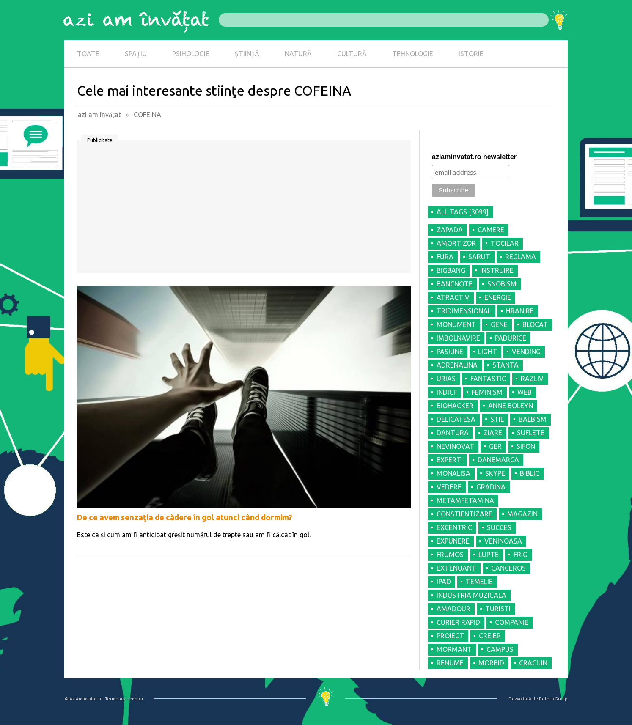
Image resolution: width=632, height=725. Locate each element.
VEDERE (449, 487)
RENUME (450, 663)
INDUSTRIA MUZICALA (471, 595)
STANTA (505, 365)
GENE (499, 324)
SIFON (526, 446)
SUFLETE (530, 433)
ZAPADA (450, 229)
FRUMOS (450, 554)
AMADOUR (453, 608)
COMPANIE (511, 622)
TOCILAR (505, 243)
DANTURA (453, 433)
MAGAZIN (522, 514)
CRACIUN (533, 663)
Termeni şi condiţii (124, 698)
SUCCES (499, 527)
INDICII (447, 392)
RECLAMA (520, 257)
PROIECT (450, 636)
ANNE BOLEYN (510, 405)
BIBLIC (529, 473)
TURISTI (498, 608)
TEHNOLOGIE (412, 54)
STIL (497, 419)
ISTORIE (471, 54)
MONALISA (453, 473)
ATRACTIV (453, 297)
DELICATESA (456, 419)
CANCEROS (508, 568)
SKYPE (495, 473)
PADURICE (510, 338)
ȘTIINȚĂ (247, 54)
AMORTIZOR (456, 243)
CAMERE (491, 229)
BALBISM (533, 419)
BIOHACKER (455, 405)
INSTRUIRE (497, 270)
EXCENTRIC (454, 527)
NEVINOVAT (455, 446)
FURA (445, 257)
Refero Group (553, 698)
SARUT (479, 257)
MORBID (491, 663)
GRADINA (491, 487)
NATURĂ (298, 54)
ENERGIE (497, 297)
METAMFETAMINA (465, 500)
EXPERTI (450, 460)
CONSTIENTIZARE (464, 514)
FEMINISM (487, 392)
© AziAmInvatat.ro (83, 698)
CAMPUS (500, 649)
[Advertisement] (244, 210)
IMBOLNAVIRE (458, 338)
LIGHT (487, 351)
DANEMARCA (498, 460)
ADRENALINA (457, 365)
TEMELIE (479, 581)
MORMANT (454, 649)
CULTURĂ (352, 54)
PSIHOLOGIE (190, 54)
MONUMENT (456, 324)
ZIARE (493, 433)
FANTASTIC (488, 378)
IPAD (444, 581)
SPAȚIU (136, 54)
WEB (524, 392)
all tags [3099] (463, 212)
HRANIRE (520, 311)
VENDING (526, 351)
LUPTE (488, 554)
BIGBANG (451, 270)
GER (495, 446)
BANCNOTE (455, 284)
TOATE (88, 54)
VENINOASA (503, 541)
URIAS (446, 378)
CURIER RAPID (458, 622)
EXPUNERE (453, 541)
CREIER (490, 636)
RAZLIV (532, 378)
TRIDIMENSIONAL (464, 311)
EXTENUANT (456, 568)
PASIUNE (450, 351)
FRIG (521, 554)
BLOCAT (535, 324)
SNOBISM (502, 284)
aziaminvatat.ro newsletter (474, 156)
